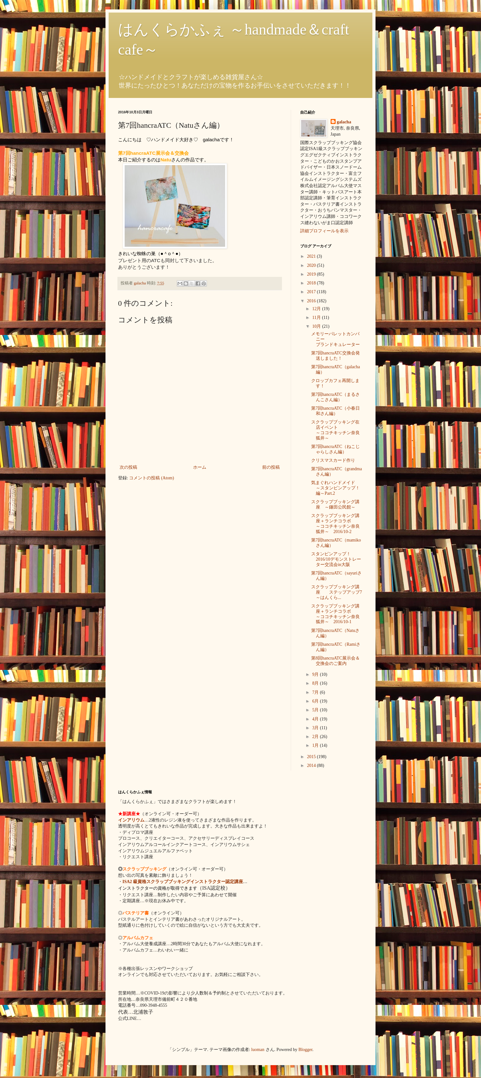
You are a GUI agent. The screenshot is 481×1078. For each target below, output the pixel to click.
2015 (312, 756)
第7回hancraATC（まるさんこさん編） (335, 397)
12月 (317, 308)
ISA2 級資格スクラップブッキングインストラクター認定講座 (182, 881)
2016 (312, 301)
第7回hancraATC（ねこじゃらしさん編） (335, 449)
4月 (316, 719)
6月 (316, 701)
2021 (312, 256)
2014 (312, 765)
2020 (312, 265)
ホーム (199, 467)
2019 (312, 274)
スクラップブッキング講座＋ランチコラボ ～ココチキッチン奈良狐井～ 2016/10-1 (337, 614)
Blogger (305, 1049)
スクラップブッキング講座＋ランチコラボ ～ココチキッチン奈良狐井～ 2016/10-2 (337, 523)
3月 (316, 727)
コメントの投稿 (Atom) (151, 478)
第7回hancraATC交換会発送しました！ (335, 356)
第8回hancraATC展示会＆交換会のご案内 (335, 661)
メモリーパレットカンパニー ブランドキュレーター (337, 339)
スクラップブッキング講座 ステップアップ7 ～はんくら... (336, 592)
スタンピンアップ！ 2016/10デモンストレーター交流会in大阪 (353, 559)
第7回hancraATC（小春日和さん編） (335, 411)
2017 (312, 291)
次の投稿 (128, 467)
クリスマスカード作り (333, 460)
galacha (344, 122)
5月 (316, 710)
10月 (317, 326)
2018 (312, 283)
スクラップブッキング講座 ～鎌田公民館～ (335, 504)
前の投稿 (271, 467)
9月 (316, 674)
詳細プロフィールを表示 (324, 231)
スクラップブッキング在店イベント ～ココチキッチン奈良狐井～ (335, 430)
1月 (316, 745)
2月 (316, 736)
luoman (257, 1049)
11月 (317, 317)
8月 (316, 683)
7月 (316, 692)
